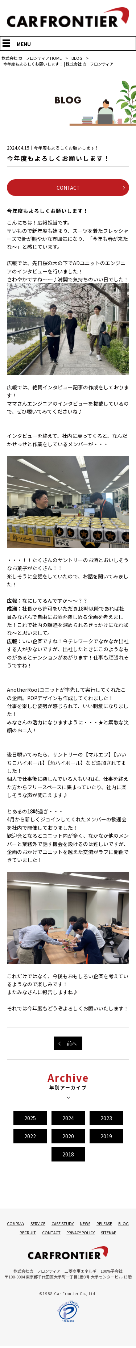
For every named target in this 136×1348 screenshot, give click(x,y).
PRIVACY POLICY (88, 1233)
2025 (30, 1118)
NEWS (93, 1224)
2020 (68, 1136)
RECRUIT (36, 1233)
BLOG (76, 58)
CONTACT (68, 187)
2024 (68, 1118)
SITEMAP (117, 1233)
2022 (30, 1136)
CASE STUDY (71, 1224)
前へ (72, 1043)
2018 (68, 1155)
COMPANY (24, 1224)
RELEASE (113, 1224)
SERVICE (46, 1224)
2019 (106, 1136)
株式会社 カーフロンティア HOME (31, 58)
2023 (106, 1118)
